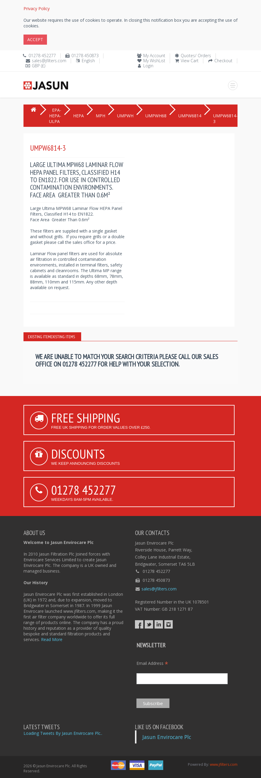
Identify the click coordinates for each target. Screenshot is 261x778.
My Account (154, 55)
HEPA (78, 116)
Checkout (223, 60)
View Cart (190, 60)
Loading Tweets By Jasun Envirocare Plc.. (62, 733)
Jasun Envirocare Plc (166, 736)
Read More (51, 639)
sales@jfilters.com (49, 60)
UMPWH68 (155, 116)
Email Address (152, 663)
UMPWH (125, 116)
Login (148, 65)
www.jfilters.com (224, 764)
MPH (100, 116)
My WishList (154, 60)
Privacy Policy (36, 8)
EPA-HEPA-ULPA (55, 115)
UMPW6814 (189, 116)
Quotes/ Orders (196, 55)
